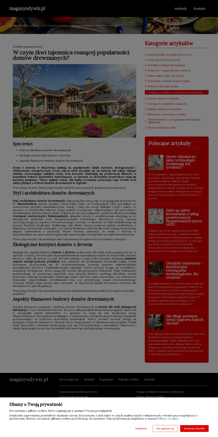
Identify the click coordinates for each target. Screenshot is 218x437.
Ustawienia (141, 428)
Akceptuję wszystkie (194, 428)
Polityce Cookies (167, 418)
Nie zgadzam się (165, 428)
